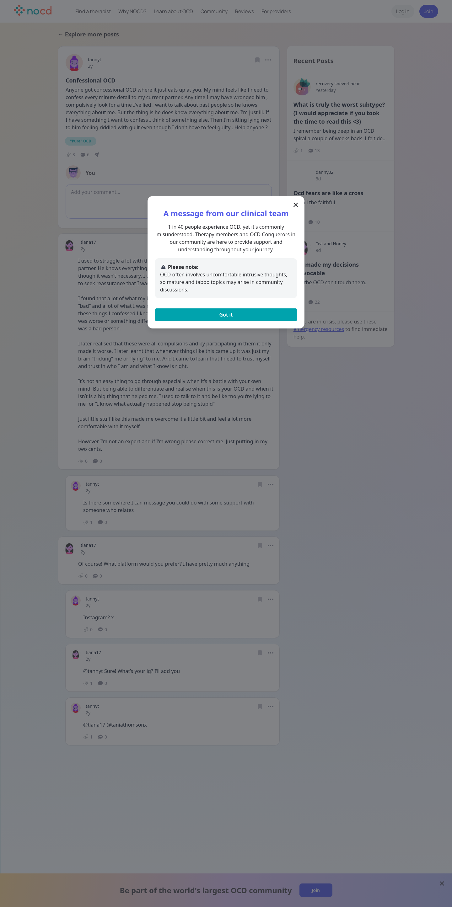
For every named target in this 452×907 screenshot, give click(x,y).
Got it (226, 314)
